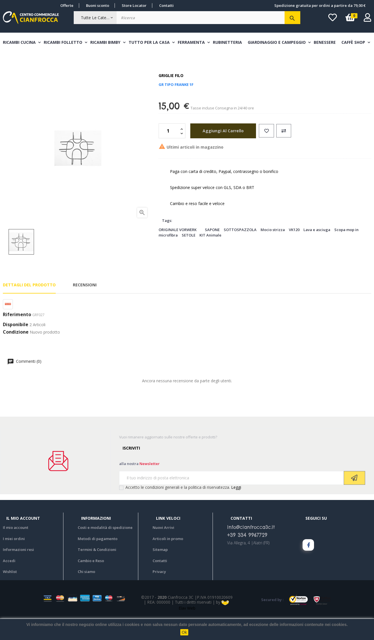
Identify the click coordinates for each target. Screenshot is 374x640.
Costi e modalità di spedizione (105, 549)
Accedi (9, 581)
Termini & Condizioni (97, 571)
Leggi (236, 508)
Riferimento (17, 335)
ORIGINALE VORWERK (178, 250)
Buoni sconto (97, 5)
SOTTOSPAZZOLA (240, 250)
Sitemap (160, 571)
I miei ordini (14, 559)
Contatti (166, 5)
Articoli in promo (168, 559)
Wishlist (10, 593)
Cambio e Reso (91, 581)
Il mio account (15, 549)
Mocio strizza (273, 250)
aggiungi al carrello (220, 152)
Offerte (66, 5)
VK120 (294, 250)
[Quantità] (169, 152)
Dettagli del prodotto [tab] (29, 306)
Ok (184, 632)
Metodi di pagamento (97, 559)
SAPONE (212, 250)
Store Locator (134, 5)
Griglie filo (171, 97)
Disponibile (15, 346)
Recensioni (85, 306)
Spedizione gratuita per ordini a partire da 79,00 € (319, 5)
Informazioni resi (18, 571)
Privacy (159, 593)
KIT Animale (210, 256)
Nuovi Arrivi (163, 549)
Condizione (16, 353)
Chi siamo (86, 593)
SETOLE (188, 256)
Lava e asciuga (316, 250)
